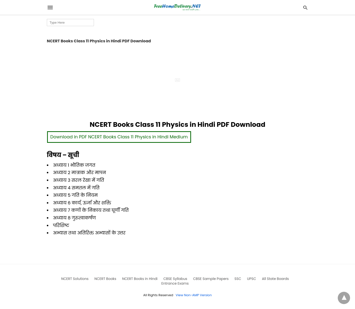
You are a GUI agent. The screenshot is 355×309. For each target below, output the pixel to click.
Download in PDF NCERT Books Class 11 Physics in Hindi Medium (119, 137)
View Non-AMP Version (194, 295)
